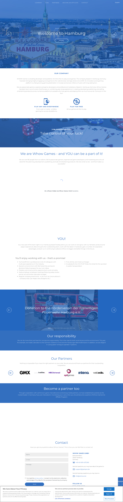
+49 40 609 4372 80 (82, 462)
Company (38, 2)
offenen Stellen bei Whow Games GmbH (60, 191)
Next (112, 372)
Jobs (47, 2)
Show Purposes (109, 499)
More (61, 40)
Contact (84, 2)
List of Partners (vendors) (62, 499)
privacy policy (39, 478)
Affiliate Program (61, 397)
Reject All (109, 494)
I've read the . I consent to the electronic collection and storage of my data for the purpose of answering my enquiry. (47, 479)
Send (34, 484)
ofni (77, 476)
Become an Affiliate (70, 2)
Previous (10, 372)
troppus (78, 469)
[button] (9, 34)
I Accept (109, 489)
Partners (55, 2)
